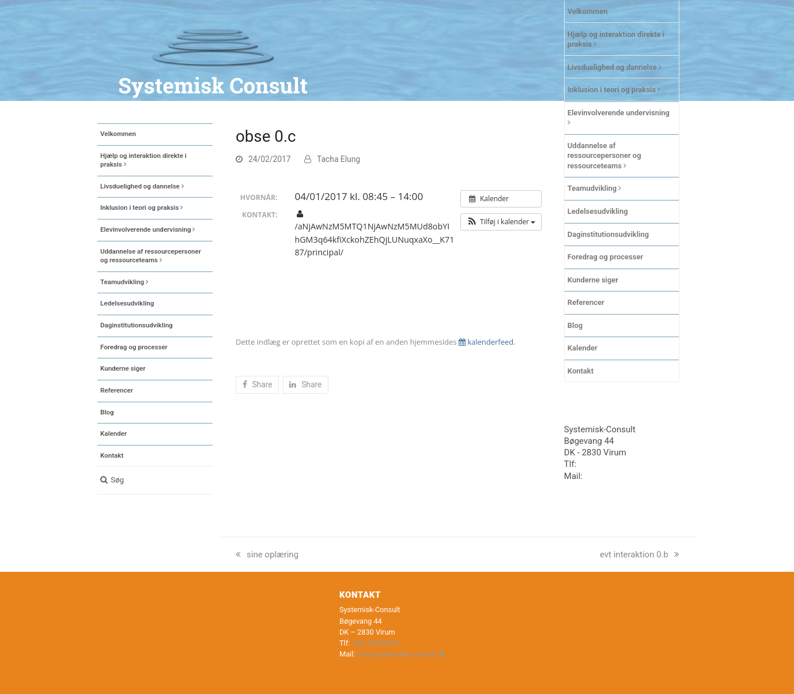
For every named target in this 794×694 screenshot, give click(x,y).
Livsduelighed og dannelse (614, 67)
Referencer (586, 302)
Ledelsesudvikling (598, 211)
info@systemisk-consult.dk (401, 654)
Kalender (583, 348)
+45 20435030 (606, 464)
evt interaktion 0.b (639, 554)
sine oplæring (267, 554)
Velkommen (588, 11)
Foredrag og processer (605, 256)
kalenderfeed (486, 342)
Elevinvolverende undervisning (619, 117)
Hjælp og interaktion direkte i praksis (616, 39)
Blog (575, 325)
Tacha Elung (338, 159)
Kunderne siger (593, 280)
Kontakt (580, 371)
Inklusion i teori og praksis (614, 89)
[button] (155, 480)
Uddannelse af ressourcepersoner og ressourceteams (604, 155)
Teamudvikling (595, 188)
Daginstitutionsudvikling (608, 234)
